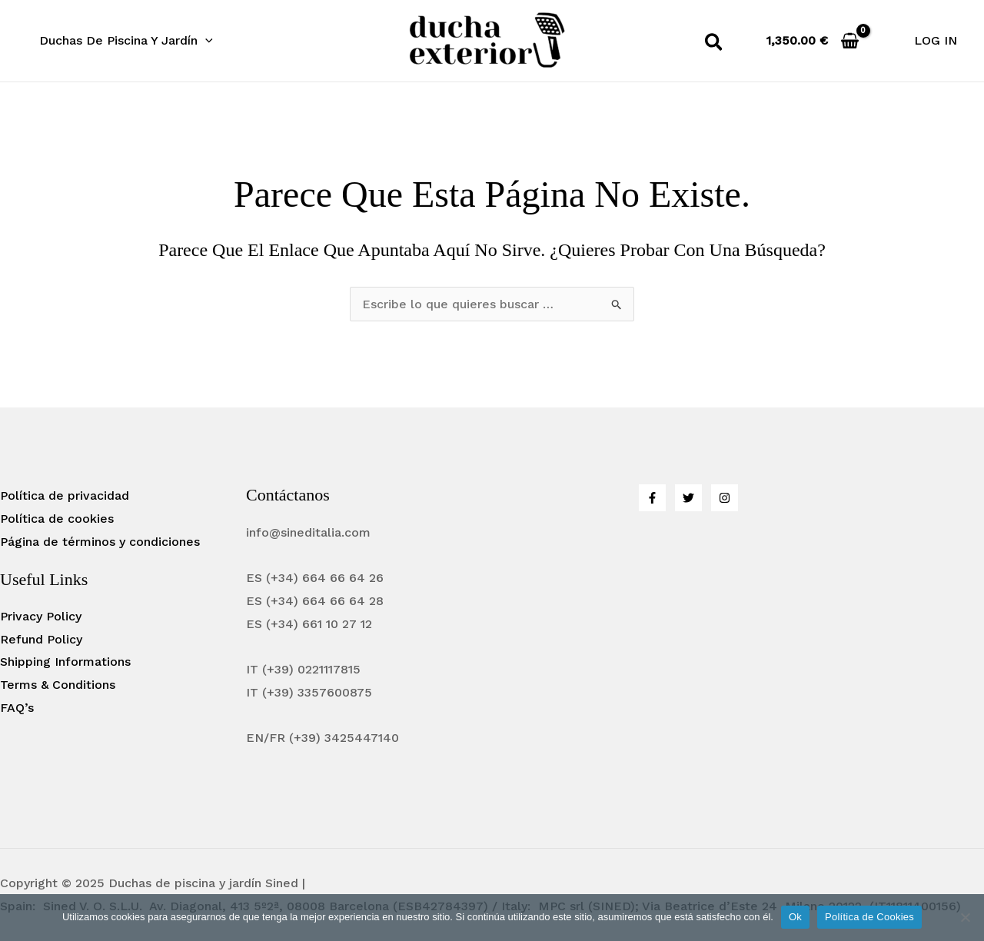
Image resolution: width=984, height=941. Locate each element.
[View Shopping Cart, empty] (813, 40)
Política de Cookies (869, 917)
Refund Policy (41, 639)
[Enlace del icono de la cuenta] (935, 40)
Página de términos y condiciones (100, 541)
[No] (964, 917)
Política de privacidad (64, 495)
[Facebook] (652, 497)
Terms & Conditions (57, 684)
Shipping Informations (65, 661)
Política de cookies (57, 518)
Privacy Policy (40, 616)
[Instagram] (724, 497)
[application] (205, 40)
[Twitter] (688, 497)
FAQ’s (17, 707)
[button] (714, 45)
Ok (795, 917)
